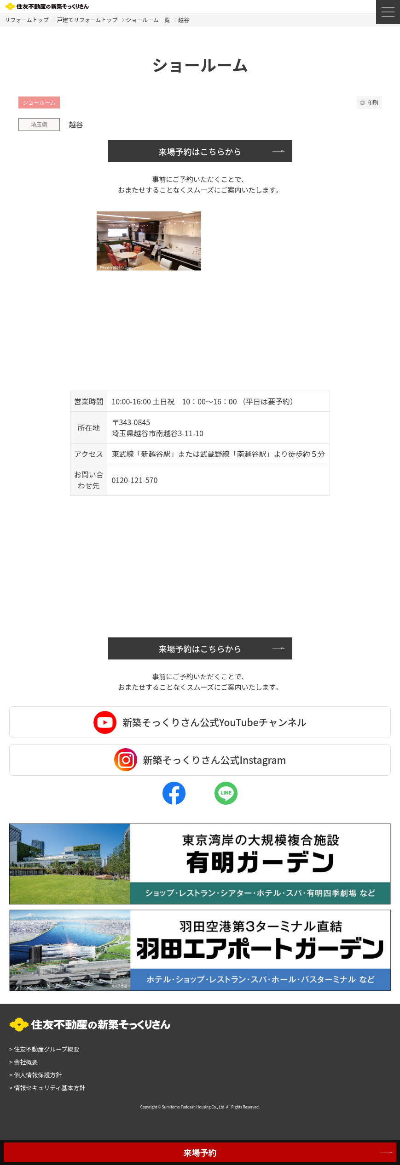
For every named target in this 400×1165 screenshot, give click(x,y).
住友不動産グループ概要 (44, 1049)
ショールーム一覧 (148, 19)
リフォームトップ (27, 19)
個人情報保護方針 (35, 1074)
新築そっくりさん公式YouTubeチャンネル (200, 722)
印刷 (369, 102)
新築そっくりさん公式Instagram (200, 759)
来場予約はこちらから (200, 151)
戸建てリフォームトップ (87, 19)
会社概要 (23, 1061)
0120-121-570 (134, 479)
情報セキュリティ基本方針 (47, 1087)
